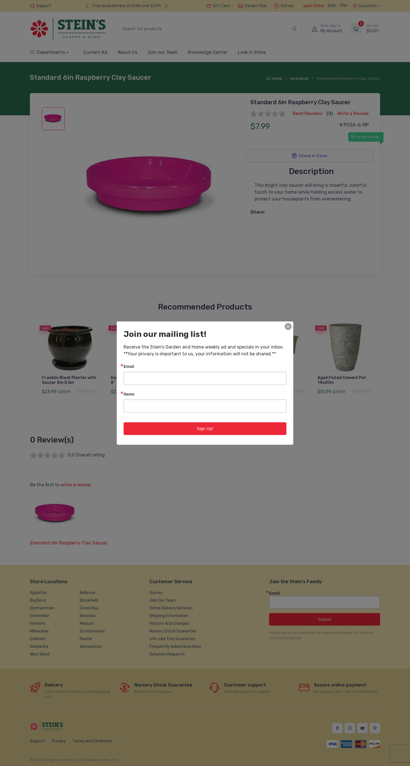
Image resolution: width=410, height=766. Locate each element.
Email (129, 366)
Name (129, 394)
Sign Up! (205, 428)
